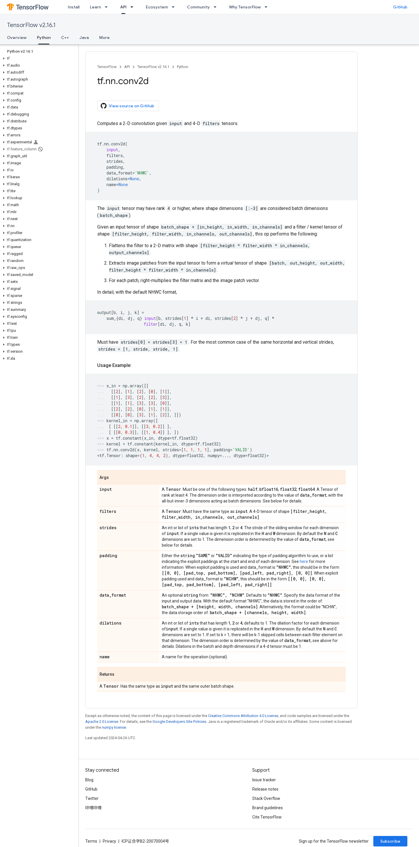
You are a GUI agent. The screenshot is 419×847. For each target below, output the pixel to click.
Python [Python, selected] (44, 37)
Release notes (265, 789)
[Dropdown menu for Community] (217, 7)
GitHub (400, 7)
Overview (16, 37)
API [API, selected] (123, 7)
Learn (95, 7)
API (127, 67)
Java (84, 37)
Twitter (92, 798)
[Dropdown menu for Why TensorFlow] (268, 7)
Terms (91, 841)
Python (182, 67)
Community (198, 7)
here (304, 561)
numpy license (114, 727)
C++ (65, 37)
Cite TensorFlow (267, 817)
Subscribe (390, 841)
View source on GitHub (127, 106)
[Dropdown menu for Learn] (108, 7)
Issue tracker (264, 780)
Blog (89, 780)
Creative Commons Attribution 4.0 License (243, 716)
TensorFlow (107, 67)
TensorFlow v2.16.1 (31, 25)
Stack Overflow (266, 798)
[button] (38, 58)
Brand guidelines (267, 807)
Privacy (109, 841)
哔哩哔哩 (93, 807)
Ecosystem (157, 7)
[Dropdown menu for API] (134, 7)
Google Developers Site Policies (179, 721)
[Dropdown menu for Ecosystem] (175, 7)
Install (73, 7)
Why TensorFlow (245, 7)
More (104, 37)
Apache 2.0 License (101, 721)
